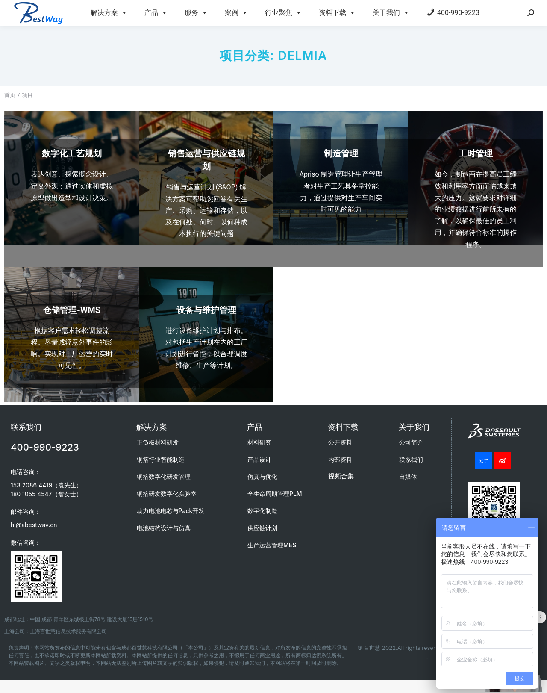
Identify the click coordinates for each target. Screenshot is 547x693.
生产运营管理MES (271, 545)
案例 (236, 13)
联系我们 (411, 459)
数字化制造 (262, 510)
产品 (156, 13)
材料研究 (259, 442)
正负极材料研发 (158, 442)
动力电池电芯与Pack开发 (171, 510)
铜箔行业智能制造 (161, 459)
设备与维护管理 (206, 310)
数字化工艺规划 (72, 153)
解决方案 (109, 13)
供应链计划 (262, 527)
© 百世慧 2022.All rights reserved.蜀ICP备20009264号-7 (431, 647)
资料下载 (337, 13)
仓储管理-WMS (71, 310)
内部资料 (340, 459)
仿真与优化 (262, 476)
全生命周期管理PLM (274, 493)
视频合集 (341, 476)
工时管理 (476, 153)
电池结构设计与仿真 (164, 527)
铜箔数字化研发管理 (164, 476)
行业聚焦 (283, 13)
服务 (196, 13)
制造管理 (341, 153)
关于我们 (391, 13)
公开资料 (340, 442)
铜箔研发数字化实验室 (167, 493)
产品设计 (259, 459)
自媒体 (408, 476)
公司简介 (411, 442)
